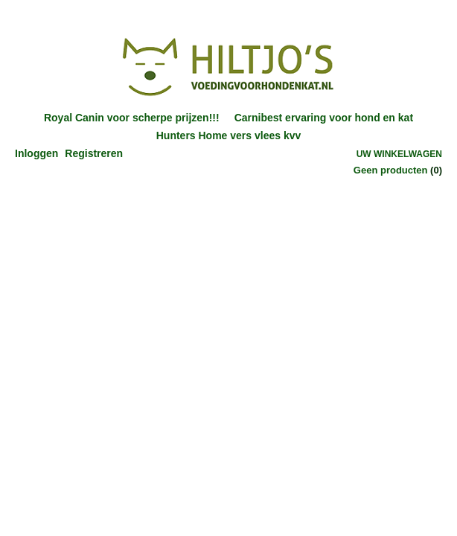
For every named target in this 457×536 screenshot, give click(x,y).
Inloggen (36, 153)
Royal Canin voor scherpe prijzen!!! (132, 118)
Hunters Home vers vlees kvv (228, 135)
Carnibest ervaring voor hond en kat (323, 118)
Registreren (94, 153)
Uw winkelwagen (399, 154)
